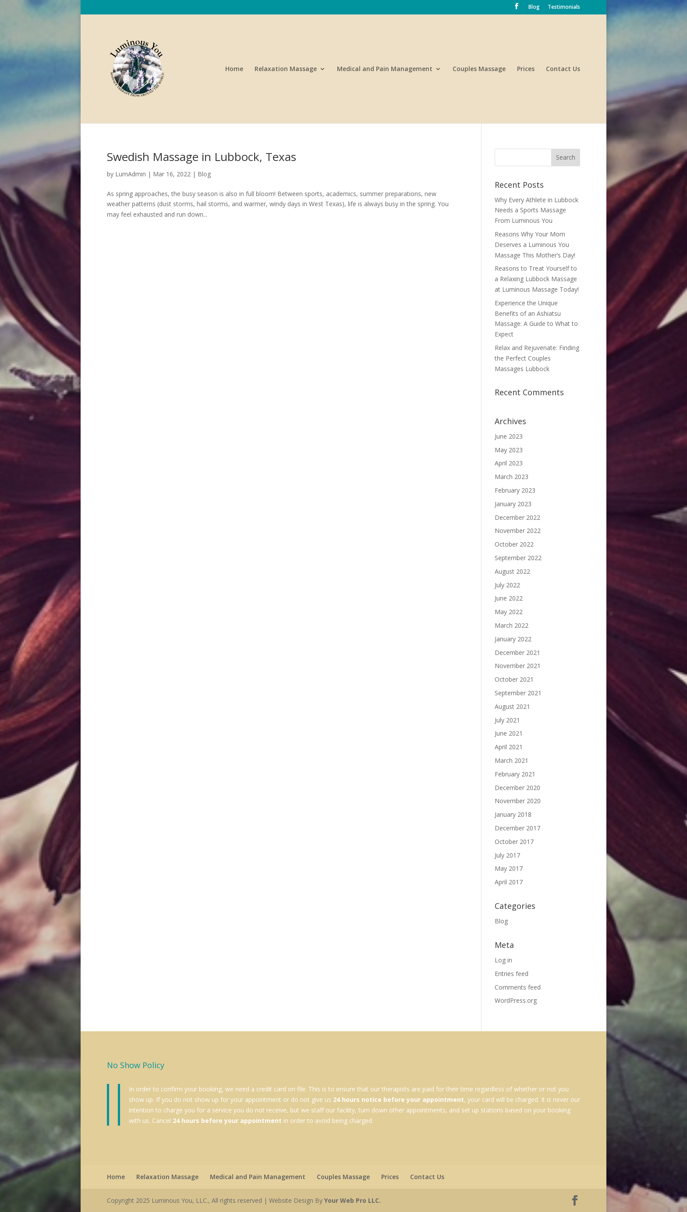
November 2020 (518, 801)
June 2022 (509, 598)
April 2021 (509, 747)
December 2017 (517, 828)
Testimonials (564, 7)
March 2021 (511, 760)
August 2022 (512, 571)
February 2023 (515, 490)
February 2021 (515, 774)
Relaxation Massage (286, 69)
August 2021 (512, 706)
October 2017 (514, 841)
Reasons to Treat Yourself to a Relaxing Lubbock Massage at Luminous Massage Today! (537, 278)
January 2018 (513, 814)
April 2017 (509, 882)
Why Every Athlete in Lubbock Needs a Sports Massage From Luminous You (536, 210)
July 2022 (507, 585)
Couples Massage (479, 69)
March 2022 (511, 625)
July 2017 (507, 855)
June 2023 (509, 436)
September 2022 (518, 558)
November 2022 (518, 530)
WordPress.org (516, 1000)
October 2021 (514, 679)
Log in (503, 960)
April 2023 (509, 463)
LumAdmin (130, 174)
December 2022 (517, 517)
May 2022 (509, 612)
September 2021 (518, 693)
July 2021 (507, 720)
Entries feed (511, 973)
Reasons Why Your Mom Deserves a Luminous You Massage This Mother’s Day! (535, 244)
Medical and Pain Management (384, 69)
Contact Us (563, 69)
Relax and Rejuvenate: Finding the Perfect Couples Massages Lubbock (537, 358)
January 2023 (513, 504)
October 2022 (514, 544)
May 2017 (509, 868)
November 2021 (518, 665)
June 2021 (509, 733)
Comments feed (518, 987)
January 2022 (513, 639)
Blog (534, 7)
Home (234, 69)
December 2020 (517, 787)
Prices (526, 69)
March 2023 (511, 476)
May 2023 (509, 450)
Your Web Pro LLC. (352, 1200)
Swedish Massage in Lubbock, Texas (201, 156)
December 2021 (517, 652)
